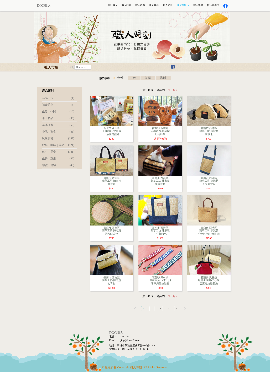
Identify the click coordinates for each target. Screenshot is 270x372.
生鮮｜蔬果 (58, 158)
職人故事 (140, 5)
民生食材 (58, 138)
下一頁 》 (172, 90)
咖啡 (163, 78)
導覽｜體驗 (58, 165)
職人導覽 (198, 5)
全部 (120, 78)
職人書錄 (154, 5)
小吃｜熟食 (58, 132)
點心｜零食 (58, 152)
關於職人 (112, 5)
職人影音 (168, 5)
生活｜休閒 (58, 111)
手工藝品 (58, 118)
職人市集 (183, 5)
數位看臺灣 (213, 5)
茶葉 (148, 78)
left (135, 308)
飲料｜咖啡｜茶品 (58, 145)
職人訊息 (126, 5)
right (185, 308)
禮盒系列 (58, 105)
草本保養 (58, 125)
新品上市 (58, 98)
